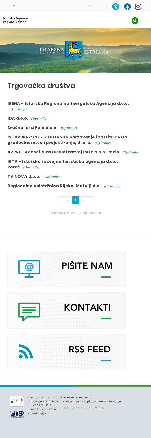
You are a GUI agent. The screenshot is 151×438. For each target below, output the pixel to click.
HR (89, 6)
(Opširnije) (19, 109)
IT (97, 6)
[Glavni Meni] (146, 20)
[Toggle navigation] (14, 4)
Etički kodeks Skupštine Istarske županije (92, 401)
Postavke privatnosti (75, 397)
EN (106, 6)
